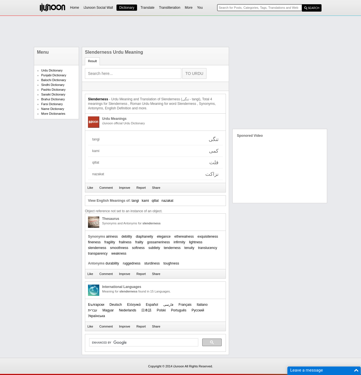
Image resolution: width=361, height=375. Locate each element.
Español (152, 305)
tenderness (172, 248)
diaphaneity (144, 237)
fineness (94, 242)
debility (127, 237)
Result (92, 61)
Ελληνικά (134, 305)
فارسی (168, 305)
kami (145, 201)
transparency (97, 253)
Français (185, 305)
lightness (195, 242)
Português (178, 310)
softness (138, 248)
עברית (92, 310)
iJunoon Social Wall (98, 8)
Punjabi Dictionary (53, 75)
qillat (155, 201)
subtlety (154, 248)
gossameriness (158, 242)
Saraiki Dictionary (53, 94)
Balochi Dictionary (53, 80)
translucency (207, 248)
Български (96, 305)
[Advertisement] (180, 31)
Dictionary (126, 8)
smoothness (119, 248)
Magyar (108, 310)
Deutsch (115, 305)
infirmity (179, 242)
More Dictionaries (53, 113)
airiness (112, 237)
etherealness (184, 237)
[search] (143, 342)
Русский (197, 310)
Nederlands (127, 310)
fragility (109, 242)
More (188, 8)
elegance (164, 237)
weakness (118, 253)
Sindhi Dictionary (53, 84)
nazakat (167, 201)
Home (74, 8)
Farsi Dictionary (52, 104)
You (200, 8)
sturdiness (152, 263)
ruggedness (131, 263)
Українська (96, 316)
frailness (125, 242)
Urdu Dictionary (52, 70)
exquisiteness (207, 237)
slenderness (97, 248)
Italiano (202, 305)
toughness (171, 263)
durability (112, 263)
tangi (135, 201)
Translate (147, 8)
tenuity (189, 248)
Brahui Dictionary (53, 99)
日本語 (146, 310)
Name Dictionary (52, 108)
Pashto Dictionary (53, 89)
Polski (161, 310)
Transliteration (169, 8)
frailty (139, 242)
